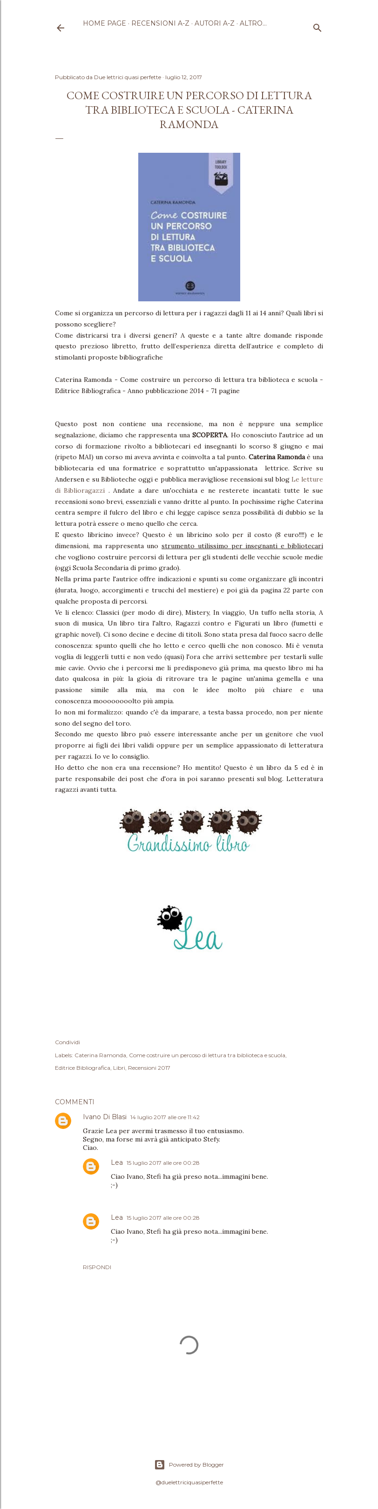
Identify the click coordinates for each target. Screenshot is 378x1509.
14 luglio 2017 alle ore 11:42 (165, 1117)
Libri (119, 1067)
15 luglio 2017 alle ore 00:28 (163, 1162)
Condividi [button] (67, 1042)
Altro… (253, 23)
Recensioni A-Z (160, 23)
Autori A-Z (215, 23)
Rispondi (97, 1267)
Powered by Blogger (189, 1464)
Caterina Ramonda (100, 1055)
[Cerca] (317, 26)
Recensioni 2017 (149, 1067)
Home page (104, 23)
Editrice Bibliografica (82, 1067)
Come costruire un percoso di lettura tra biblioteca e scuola (207, 1055)
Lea (117, 1162)
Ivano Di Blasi (105, 1117)
